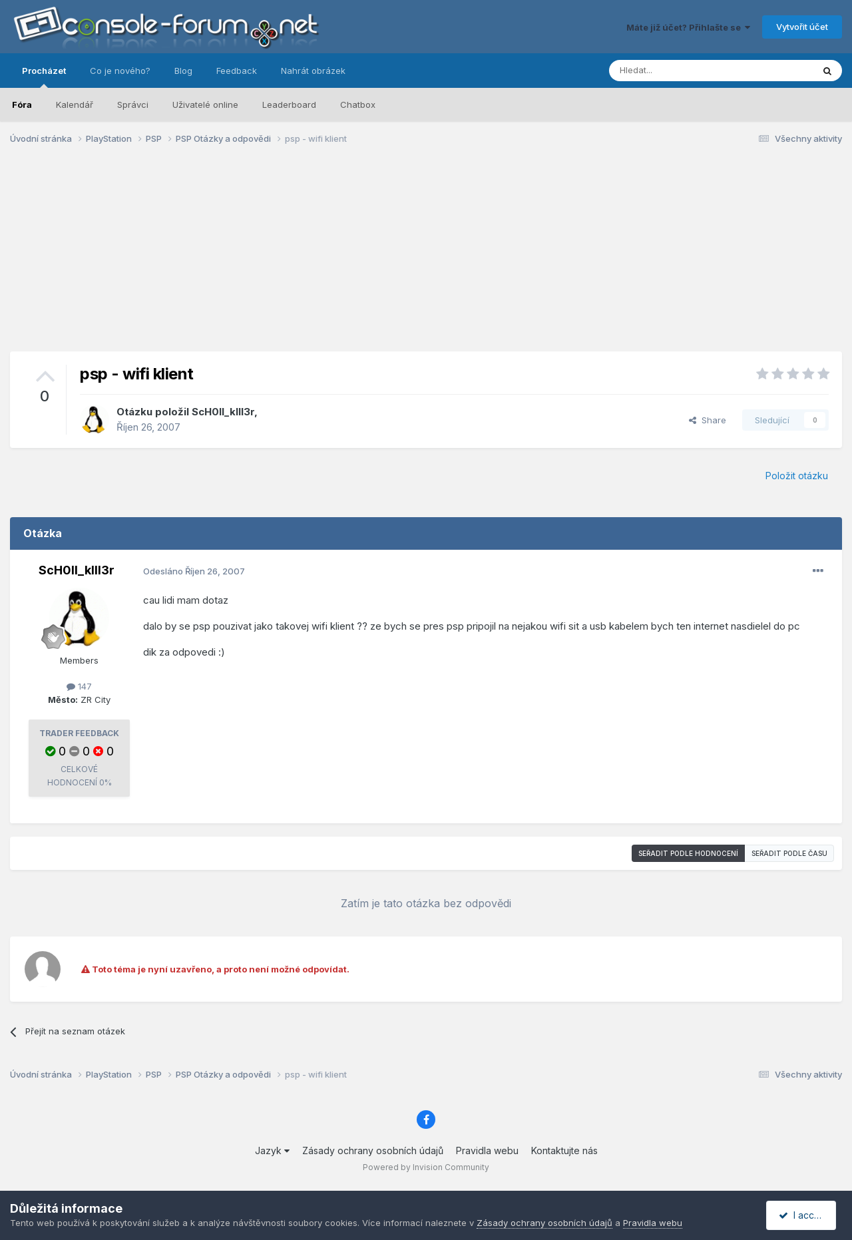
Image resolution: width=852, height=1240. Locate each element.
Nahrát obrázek (313, 70)
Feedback (236, 70)
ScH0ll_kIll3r (223, 411)
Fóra (22, 104)
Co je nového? (120, 70)
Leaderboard (289, 104)
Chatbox (357, 104)
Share (707, 420)
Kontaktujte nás (564, 1150)
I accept (803, 1215)
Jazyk (272, 1150)
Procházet (44, 76)
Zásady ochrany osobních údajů (372, 1150)
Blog (183, 70)
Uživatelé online (205, 104)
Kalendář (74, 104)
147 (79, 686)
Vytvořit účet (802, 26)
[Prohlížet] (677, 70)
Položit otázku (796, 475)
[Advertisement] (426, 258)
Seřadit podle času (789, 853)
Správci (132, 104)
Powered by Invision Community (426, 1167)
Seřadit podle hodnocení (688, 853)
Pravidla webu (487, 1150)
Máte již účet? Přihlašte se (688, 27)
